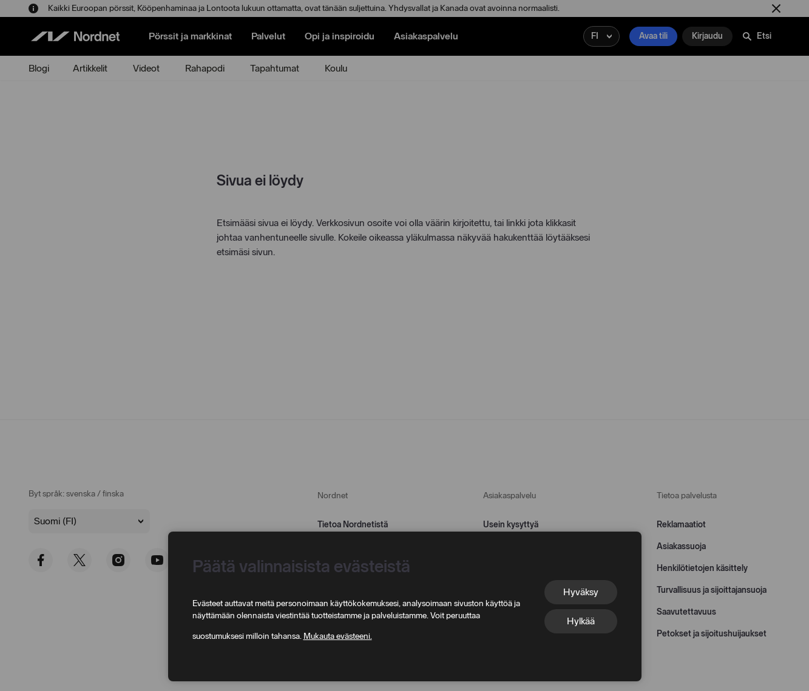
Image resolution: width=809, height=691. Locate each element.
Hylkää (581, 621)
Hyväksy (580, 592)
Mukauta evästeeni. (337, 636)
